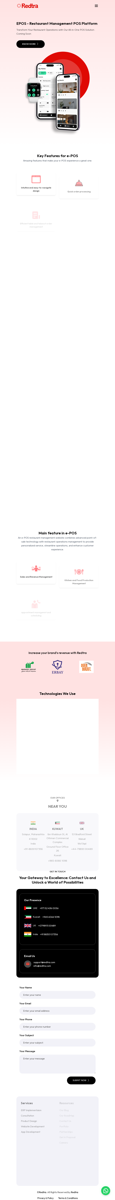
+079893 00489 (47, 925)
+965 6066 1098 (51, 916)
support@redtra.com (44, 962)
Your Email (25, 1003)
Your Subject (26, 1035)
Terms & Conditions (68, 1198)
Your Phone (25, 1019)
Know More (30, 43)
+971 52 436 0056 (49, 908)
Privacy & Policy (45, 1198)
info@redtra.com (42, 965)
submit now (81, 1080)
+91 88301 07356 (49, 934)
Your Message (27, 1051)
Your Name (25, 987)
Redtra (74, 1192)
